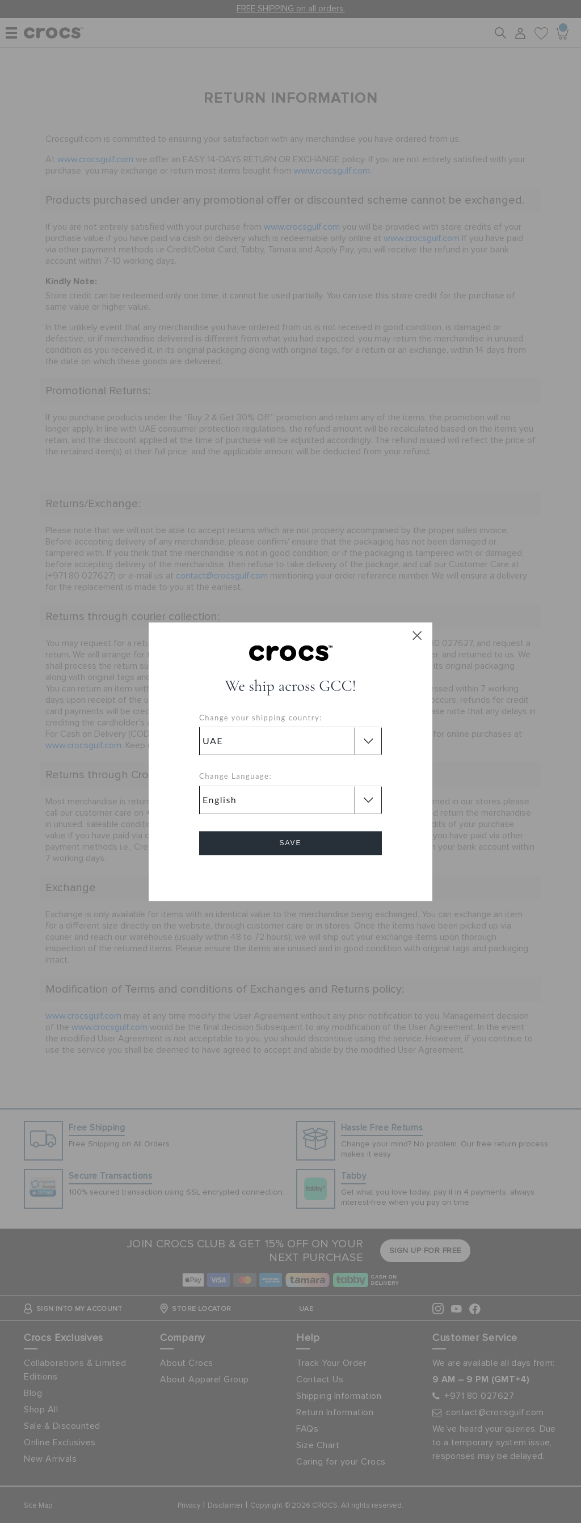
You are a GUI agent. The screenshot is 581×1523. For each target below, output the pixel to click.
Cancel (291, 875)
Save (290, 843)
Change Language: (235, 776)
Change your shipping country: (260, 717)
